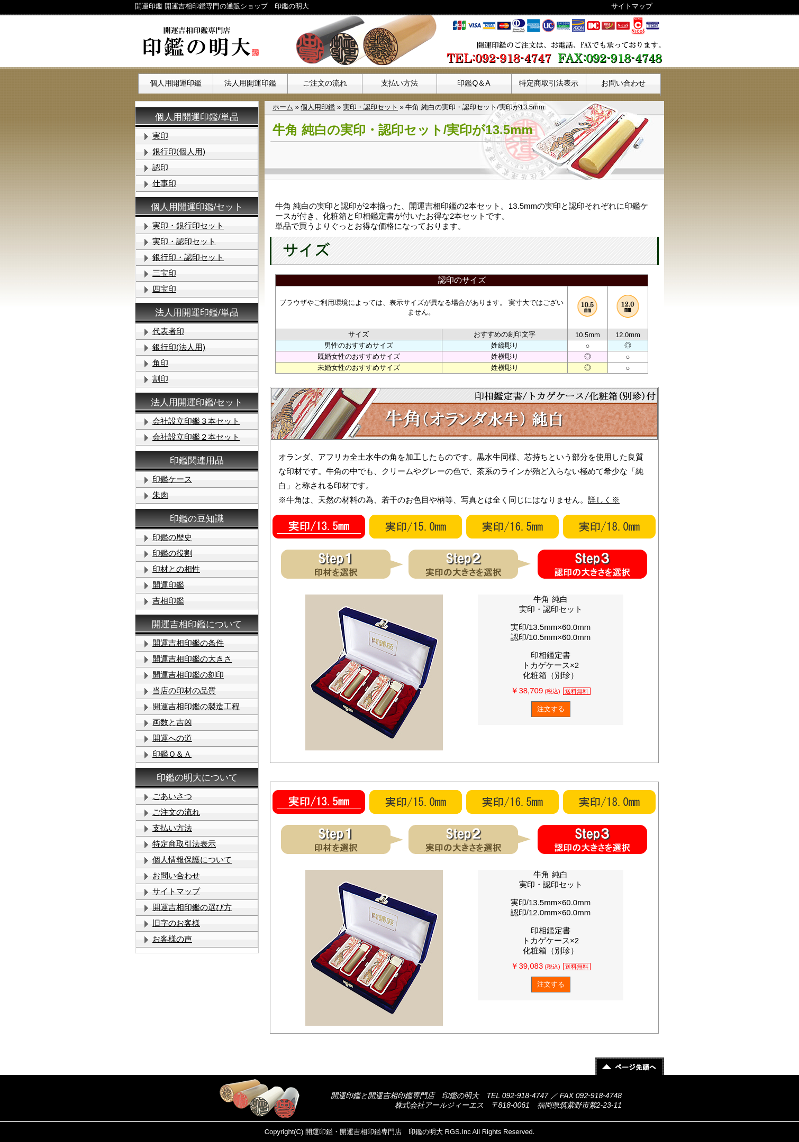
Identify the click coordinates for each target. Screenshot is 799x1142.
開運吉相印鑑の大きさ (192, 658)
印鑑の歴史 (172, 537)
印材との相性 (176, 568)
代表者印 (168, 331)
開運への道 (172, 738)
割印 (160, 378)
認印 (160, 167)
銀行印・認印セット (188, 257)
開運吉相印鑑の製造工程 (196, 706)
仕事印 (164, 183)
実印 (160, 135)
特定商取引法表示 (548, 83)
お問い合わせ (623, 83)
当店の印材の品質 (184, 690)
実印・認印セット (370, 107)
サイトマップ (631, 6)
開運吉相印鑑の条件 (188, 642)
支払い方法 (399, 83)
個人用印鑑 (318, 107)
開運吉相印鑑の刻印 (188, 674)
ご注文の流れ (325, 83)
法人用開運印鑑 (250, 83)
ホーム (283, 107)
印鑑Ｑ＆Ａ (172, 753)
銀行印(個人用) (178, 151)
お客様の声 (172, 938)
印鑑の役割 (172, 553)
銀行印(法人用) (178, 346)
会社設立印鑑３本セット (196, 420)
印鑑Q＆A (473, 83)
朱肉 (160, 494)
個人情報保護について (192, 859)
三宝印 (164, 272)
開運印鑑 (168, 584)
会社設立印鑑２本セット (196, 436)
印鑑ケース (172, 479)
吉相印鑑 (168, 600)
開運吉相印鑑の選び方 (192, 907)
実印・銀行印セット (188, 225)
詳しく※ (604, 499)
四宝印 (164, 288)
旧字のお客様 (176, 922)
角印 (160, 362)
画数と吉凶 (172, 722)
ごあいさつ (172, 796)
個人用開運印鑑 (176, 83)
